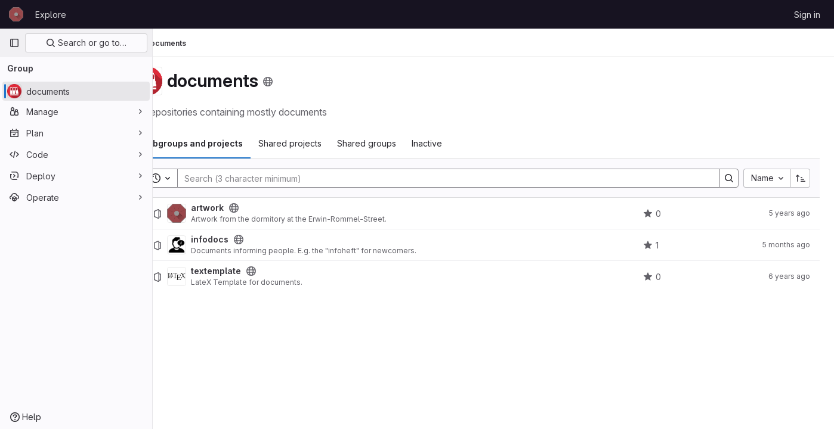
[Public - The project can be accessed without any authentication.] (267, 208)
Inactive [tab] (460, 143)
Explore (50, 15)
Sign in (807, 15)
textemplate (249, 271)
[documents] (76, 91)
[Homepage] (16, 14)
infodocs (243, 239)
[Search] (459, 178)
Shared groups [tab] (400, 143)
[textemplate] (210, 276)
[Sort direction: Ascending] (800, 178)
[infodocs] (210, 244)
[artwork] (210, 213)
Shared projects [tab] (323, 143)
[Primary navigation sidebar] (14, 42)
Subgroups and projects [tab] (225, 143)
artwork (240, 208)
